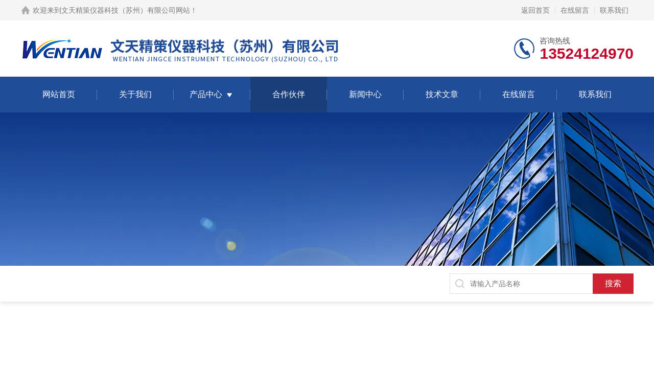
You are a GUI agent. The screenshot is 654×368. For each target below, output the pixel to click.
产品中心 (206, 94)
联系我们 (614, 10)
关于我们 (135, 94)
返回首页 (535, 10)
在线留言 (574, 10)
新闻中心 (365, 94)
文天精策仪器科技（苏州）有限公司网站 (125, 10)
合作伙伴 (288, 94)
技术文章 (442, 94)
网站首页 (58, 94)
